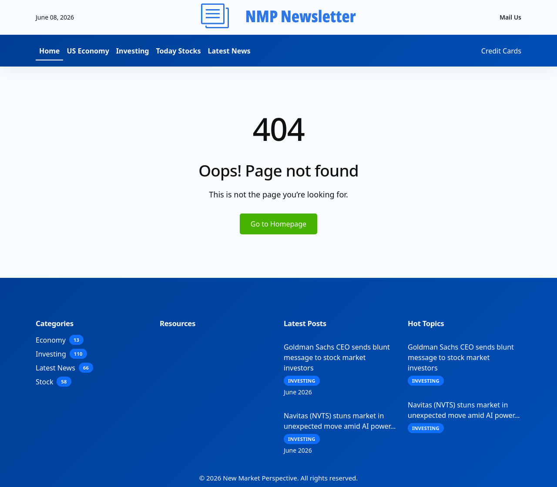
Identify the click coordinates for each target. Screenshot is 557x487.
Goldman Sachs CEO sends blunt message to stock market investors (337, 357)
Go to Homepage (278, 224)
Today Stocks (178, 51)
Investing (132, 51)
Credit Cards (501, 51)
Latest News (229, 51)
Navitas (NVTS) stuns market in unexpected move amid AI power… (340, 421)
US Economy (88, 51)
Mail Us (510, 17)
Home (49, 51)
